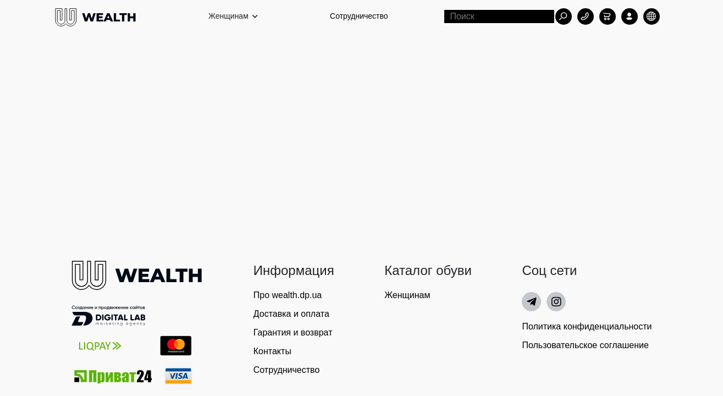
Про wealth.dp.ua (287, 295)
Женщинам (407, 295)
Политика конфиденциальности (587, 326)
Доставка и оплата (291, 313)
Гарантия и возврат (293, 332)
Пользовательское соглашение (585, 345)
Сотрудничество (359, 16)
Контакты (272, 351)
